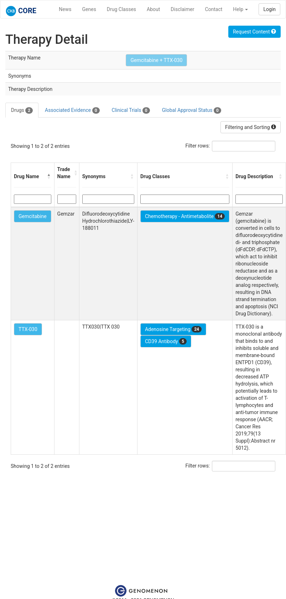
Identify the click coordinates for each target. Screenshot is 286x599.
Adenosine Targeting (173, 329)
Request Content (254, 32)
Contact (213, 9)
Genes (89, 9)
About (153, 9)
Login (269, 9)
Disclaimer (182, 9)
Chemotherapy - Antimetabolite (185, 216)
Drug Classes (121, 9)
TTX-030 (28, 329)
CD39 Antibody (166, 341)
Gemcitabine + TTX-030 (156, 60)
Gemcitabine (33, 216)
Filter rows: (198, 146)
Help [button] (240, 9)
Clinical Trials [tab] (131, 110)
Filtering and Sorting (250, 127)
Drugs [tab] (22, 110)
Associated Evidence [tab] (72, 110)
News (65, 9)
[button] (49, 176)
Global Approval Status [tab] (191, 110)
